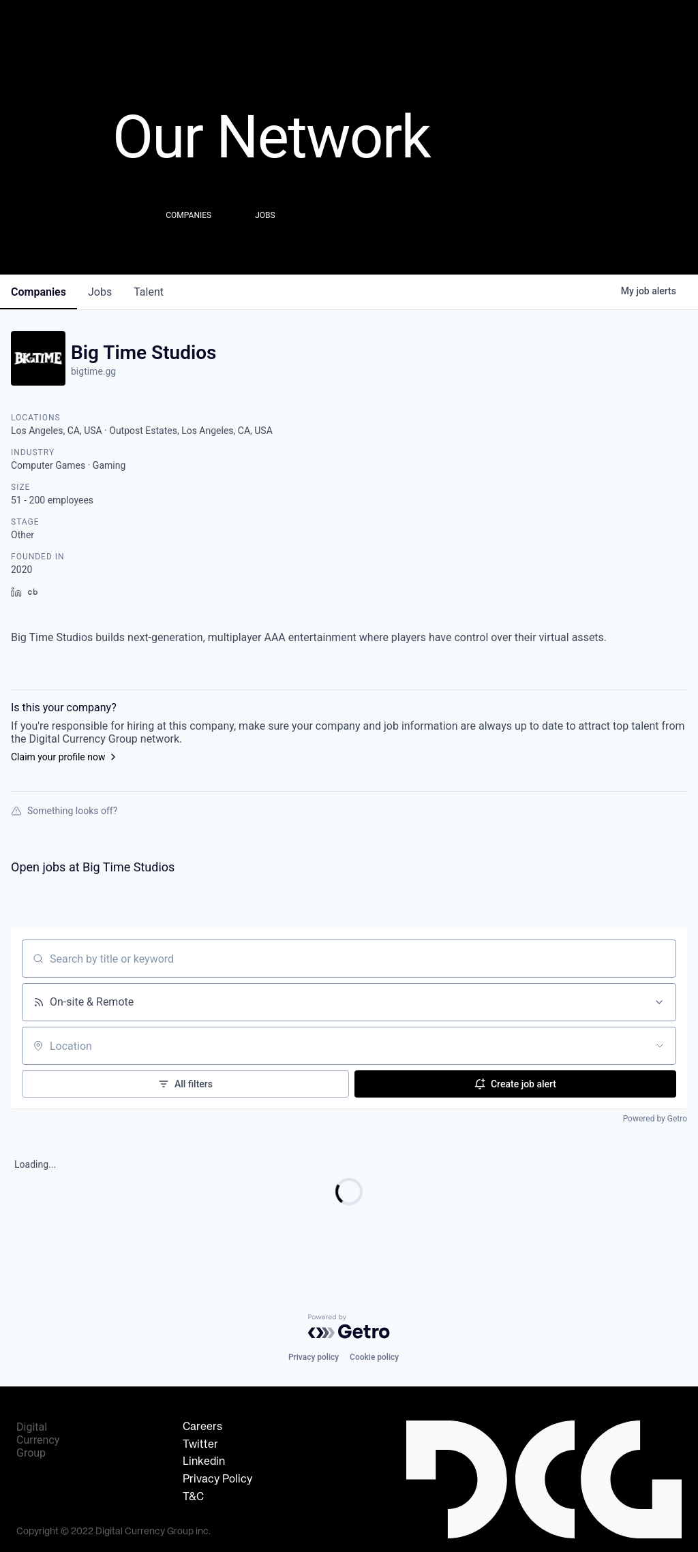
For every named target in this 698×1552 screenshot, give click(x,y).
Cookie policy (374, 1357)
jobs (100, 291)
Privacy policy (313, 1357)
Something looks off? (64, 810)
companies (38, 291)
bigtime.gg (93, 371)
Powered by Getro (655, 1118)
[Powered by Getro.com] (349, 1326)
